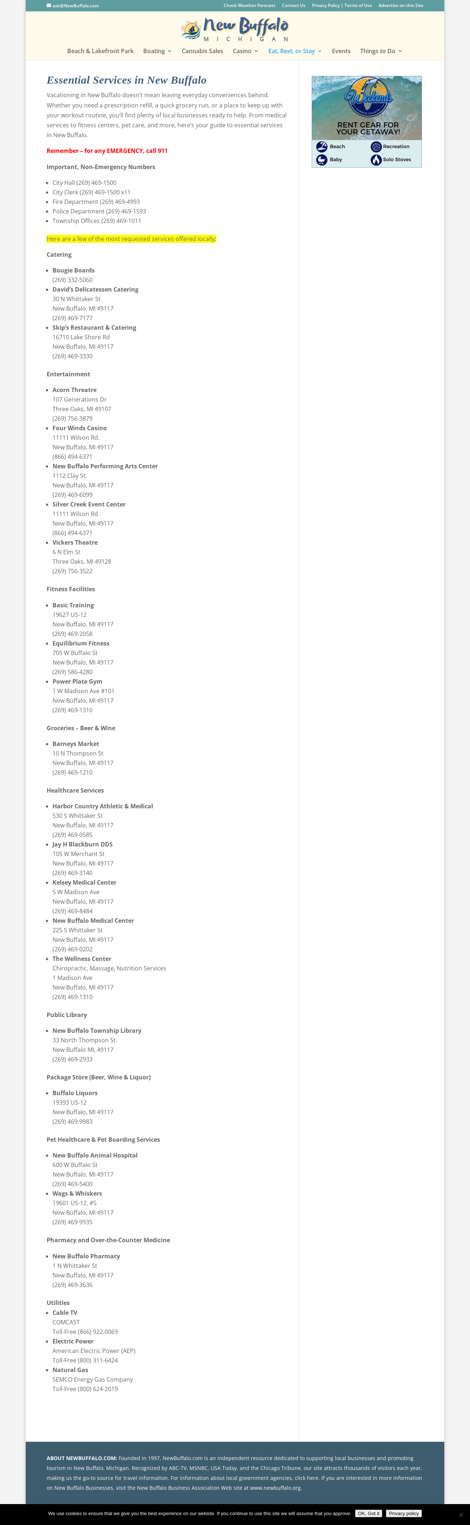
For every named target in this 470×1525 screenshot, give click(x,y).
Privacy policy (404, 1513)
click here (306, 1477)
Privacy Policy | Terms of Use (342, 5)
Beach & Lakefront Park (100, 51)
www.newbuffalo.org (275, 1487)
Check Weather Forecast (249, 5)
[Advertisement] (367, 231)
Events (341, 51)
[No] (460, 1514)
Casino (242, 51)
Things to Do (377, 51)
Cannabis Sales (202, 51)
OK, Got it (369, 1513)
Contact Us (294, 5)
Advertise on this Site (401, 5)
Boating (154, 51)
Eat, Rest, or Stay (291, 51)
